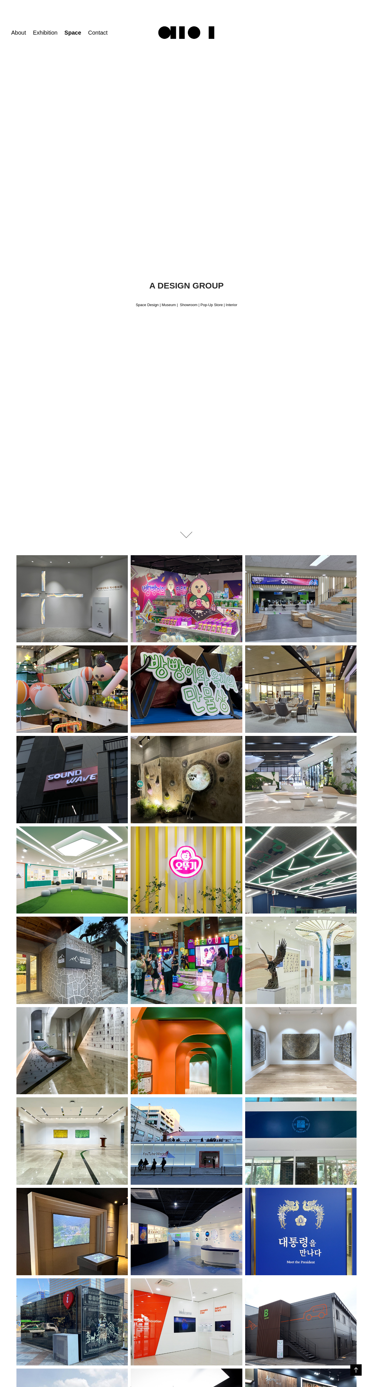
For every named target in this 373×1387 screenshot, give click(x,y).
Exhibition (45, 33)
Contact (98, 33)
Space (72, 33)
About (18, 33)
